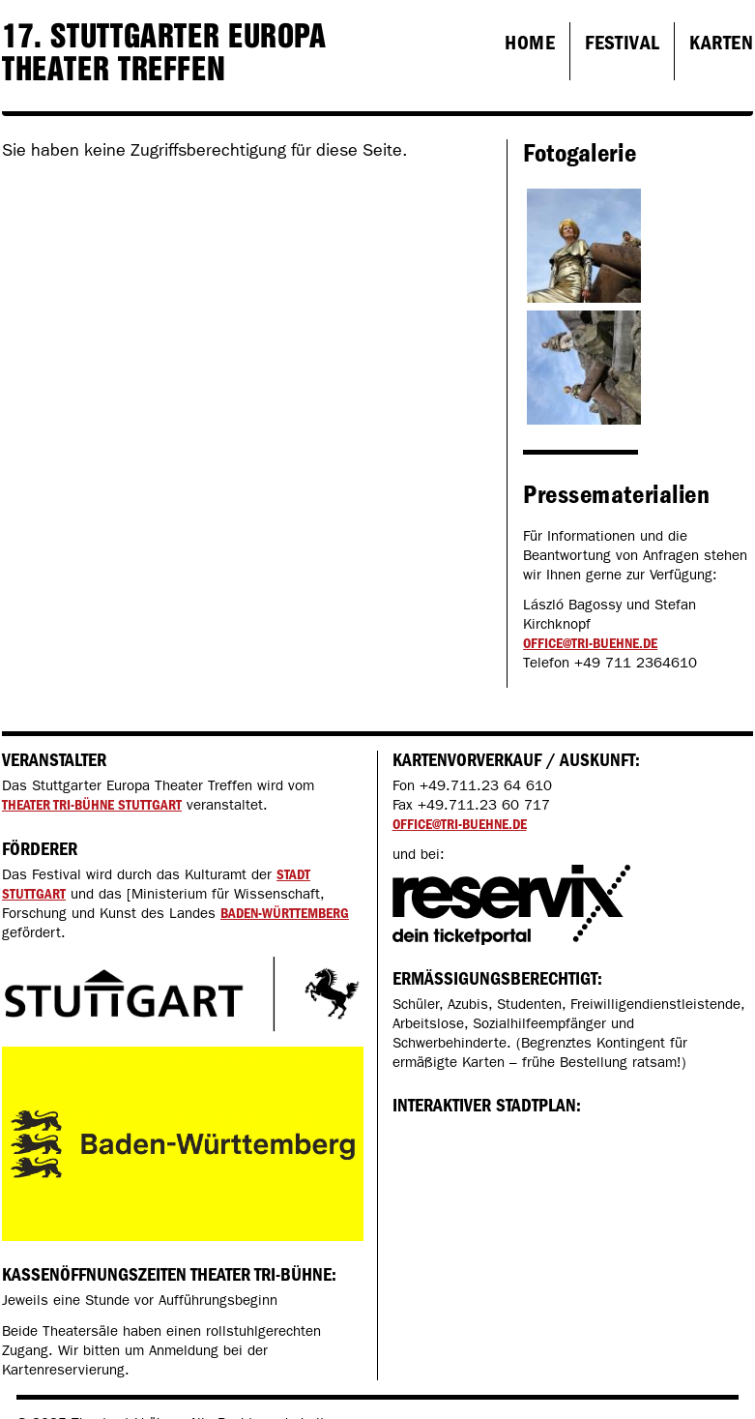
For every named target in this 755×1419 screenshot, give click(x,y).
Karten (721, 42)
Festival (622, 42)
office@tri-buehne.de (590, 643)
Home (530, 42)
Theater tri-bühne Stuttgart (92, 804)
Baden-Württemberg (284, 913)
